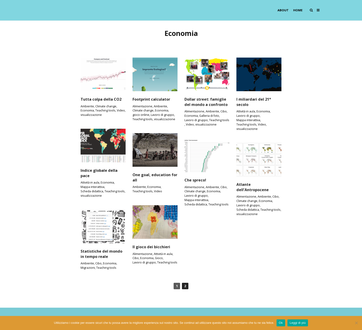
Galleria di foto (209, 116)
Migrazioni (88, 268)
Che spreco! (195, 180)
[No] (356, 323)
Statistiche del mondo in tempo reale (101, 254)
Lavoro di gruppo (162, 115)
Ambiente (87, 106)
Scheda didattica (92, 191)
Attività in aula (245, 111)
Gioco (159, 258)
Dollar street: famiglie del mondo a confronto (206, 102)
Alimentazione (142, 106)
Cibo (223, 111)
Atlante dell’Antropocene (252, 187)
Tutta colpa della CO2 (101, 99)
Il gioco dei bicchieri (151, 246)
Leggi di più (298, 322)
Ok (281, 322)
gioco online (141, 115)
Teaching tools (105, 110)
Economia (87, 110)
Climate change (105, 106)
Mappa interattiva (248, 120)
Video (121, 110)
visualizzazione (91, 115)
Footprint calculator (151, 99)
